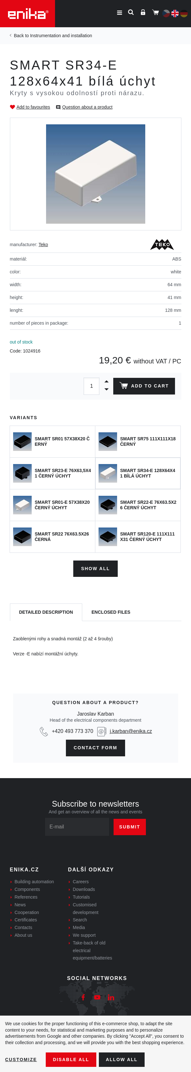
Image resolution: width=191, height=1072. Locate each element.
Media (79, 927)
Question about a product (87, 107)
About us (23, 935)
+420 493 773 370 (72, 731)
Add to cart (144, 387)
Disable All (71, 1059)
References (26, 897)
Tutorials (81, 897)
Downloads (84, 889)
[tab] (46, 612)
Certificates (26, 919)
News (20, 904)
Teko (43, 244)
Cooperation (27, 912)
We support (84, 935)
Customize (21, 1059)
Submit (129, 826)
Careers (81, 881)
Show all (95, 568)
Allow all (122, 1059)
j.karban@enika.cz (131, 731)
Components (27, 889)
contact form (95, 747)
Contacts (23, 927)
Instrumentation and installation (61, 35)
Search (80, 919)
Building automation (34, 881)
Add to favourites (33, 107)
